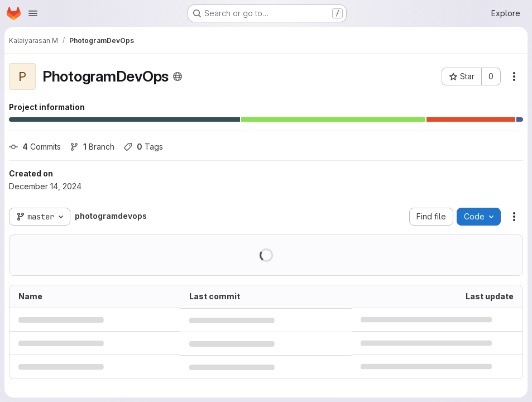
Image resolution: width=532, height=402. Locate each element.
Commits (35, 146)
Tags (143, 146)
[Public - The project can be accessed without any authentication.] (177, 76)
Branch (92, 146)
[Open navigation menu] (33, 13)
